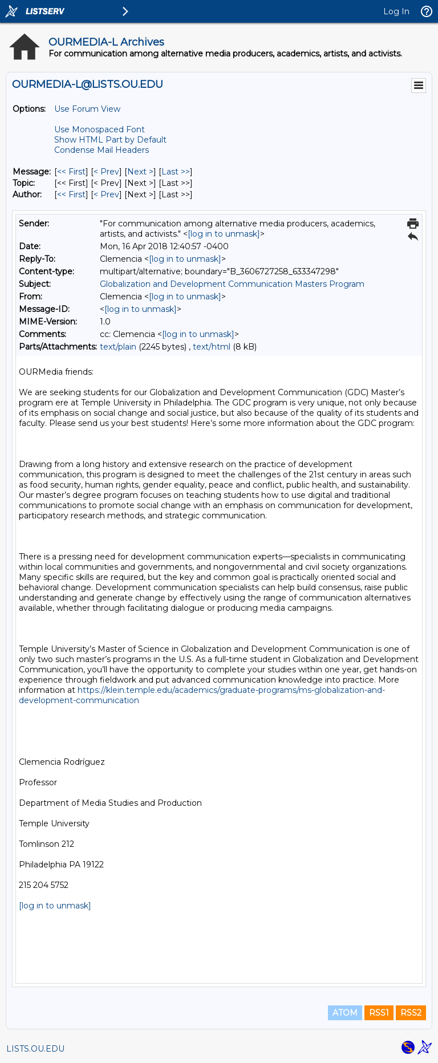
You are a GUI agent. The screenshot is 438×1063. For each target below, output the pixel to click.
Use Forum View (87, 109)
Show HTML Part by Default (110, 140)
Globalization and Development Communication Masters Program (232, 284)
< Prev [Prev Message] (106, 172)
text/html (211, 347)
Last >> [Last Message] (175, 172)
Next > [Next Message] (140, 172)
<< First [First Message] (71, 172)
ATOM (345, 1013)
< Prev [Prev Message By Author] (106, 194)
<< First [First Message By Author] (71, 194)
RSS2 (410, 1013)
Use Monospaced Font (99, 129)
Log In (396, 11)
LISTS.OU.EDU (35, 1049)
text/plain (118, 347)
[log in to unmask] (224, 234)
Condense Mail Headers (101, 150)
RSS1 (379, 1013)
